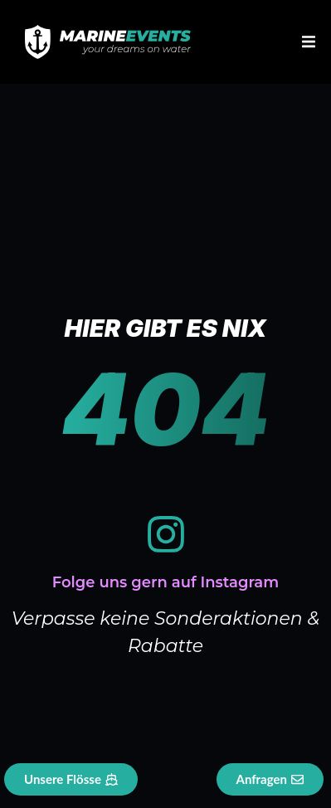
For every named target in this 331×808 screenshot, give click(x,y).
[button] (308, 41)
